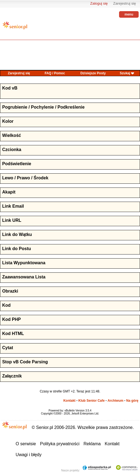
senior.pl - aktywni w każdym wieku (15, 27)
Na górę (132, 401)
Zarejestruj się (124, 3)
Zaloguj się (99, 3)
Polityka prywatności (59, 443)
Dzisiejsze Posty (93, 73)
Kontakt (69, 401)
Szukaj (125, 73)
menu (129, 14)
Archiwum (115, 401)
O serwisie (26, 443)
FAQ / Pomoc (55, 73)
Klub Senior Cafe (91, 401)
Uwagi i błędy (29, 454)
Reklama (92, 443)
